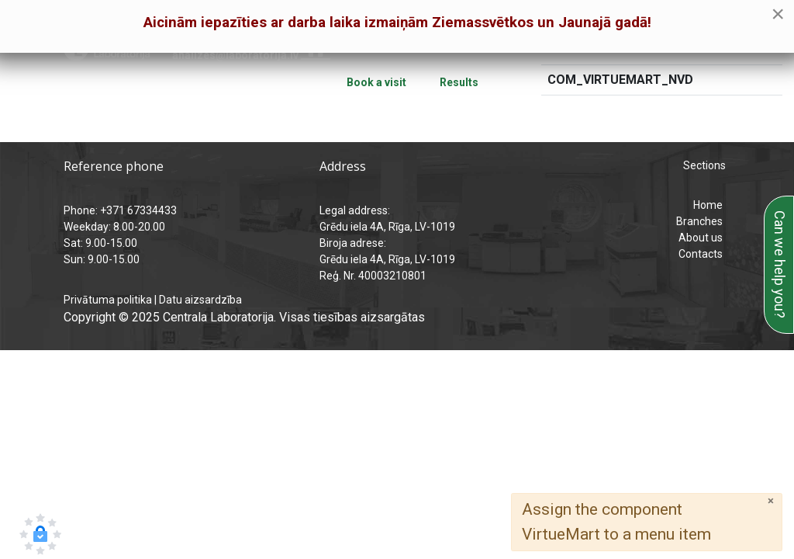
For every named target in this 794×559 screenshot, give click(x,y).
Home (708, 205)
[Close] (771, 501)
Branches (699, 221)
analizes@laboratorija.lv (235, 55)
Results (459, 82)
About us (700, 237)
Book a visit (376, 82)
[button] (40, 534)
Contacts (700, 254)
